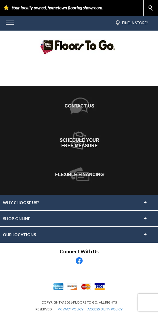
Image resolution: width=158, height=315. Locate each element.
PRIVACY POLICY (70, 309)
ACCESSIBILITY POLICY (105, 309)
